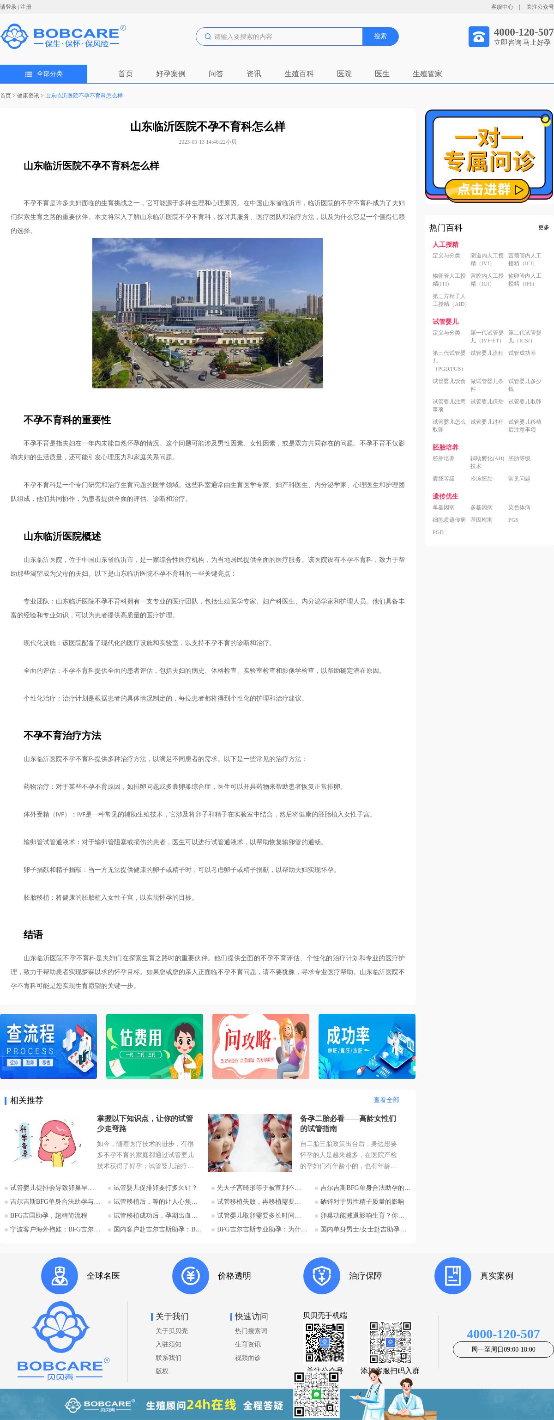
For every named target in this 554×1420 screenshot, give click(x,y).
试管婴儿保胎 (487, 401)
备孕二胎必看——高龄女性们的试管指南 (348, 1124)
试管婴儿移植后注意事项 (525, 426)
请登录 (8, 7)
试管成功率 (522, 353)
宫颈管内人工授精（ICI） (525, 259)
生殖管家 (427, 74)
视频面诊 (248, 1357)
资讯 (254, 74)
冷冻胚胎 (481, 478)
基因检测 (481, 520)
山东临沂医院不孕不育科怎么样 (84, 95)
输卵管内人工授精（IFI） (525, 280)
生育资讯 (248, 1344)
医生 (382, 74)
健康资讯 (28, 95)
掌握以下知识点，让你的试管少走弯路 (145, 1124)
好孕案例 (171, 74)
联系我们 (168, 1357)
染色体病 (519, 507)
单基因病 (444, 507)
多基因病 (481, 507)
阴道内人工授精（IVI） (487, 259)
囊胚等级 (444, 478)
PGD (438, 532)
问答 (216, 74)
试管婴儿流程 (487, 353)
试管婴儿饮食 (449, 381)
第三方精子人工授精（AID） (451, 300)
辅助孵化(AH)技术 (487, 462)
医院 (344, 74)
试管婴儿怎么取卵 (449, 426)
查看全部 (386, 1100)
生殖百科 (299, 74)
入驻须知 (168, 1344)
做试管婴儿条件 (487, 385)
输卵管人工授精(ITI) (449, 280)
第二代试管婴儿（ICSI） (525, 336)
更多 (543, 227)
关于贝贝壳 (172, 1331)
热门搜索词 (251, 1331)
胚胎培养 (444, 458)
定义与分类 (446, 255)
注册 (25, 7)
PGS (513, 520)
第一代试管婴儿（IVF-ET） (487, 336)
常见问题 (519, 478)
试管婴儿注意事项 (449, 405)
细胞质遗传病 (449, 520)
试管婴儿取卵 (525, 401)
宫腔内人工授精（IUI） (487, 280)
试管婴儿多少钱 (525, 385)
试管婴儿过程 (487, 422)
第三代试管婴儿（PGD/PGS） (449, 361)
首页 (125, 74)
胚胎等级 (519, 458)
